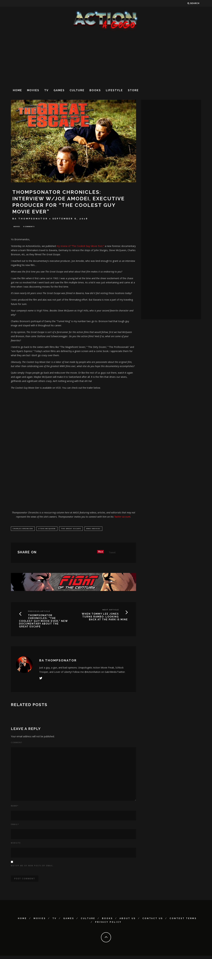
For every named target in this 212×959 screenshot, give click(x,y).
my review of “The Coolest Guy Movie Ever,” (80, 246)
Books (95, 90)
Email (15, 825)
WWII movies (93, 529)
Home (17, 90)
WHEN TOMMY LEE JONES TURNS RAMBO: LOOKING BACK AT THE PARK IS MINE (105, 617)
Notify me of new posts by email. (32, 866)
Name (14, 806)
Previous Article (39, 612)
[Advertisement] (106, 58)
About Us (128, 919)
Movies (33, 90)
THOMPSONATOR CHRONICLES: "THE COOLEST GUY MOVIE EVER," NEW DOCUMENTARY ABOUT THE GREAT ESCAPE (43, 622)
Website (16, 843)
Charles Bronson (23, 529)
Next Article (110, 610)
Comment (16, 743)
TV (46, 90)
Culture (77, 90)
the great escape (71, 529)
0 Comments (29, 227)
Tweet (112, 553)
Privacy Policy (108, 923)
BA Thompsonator (30, 218)
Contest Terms (183, 919)
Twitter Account (122, 517)
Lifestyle (114, 90)
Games (59, 90)
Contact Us (152, 919)
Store (133, 90)
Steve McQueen (47, 529)
